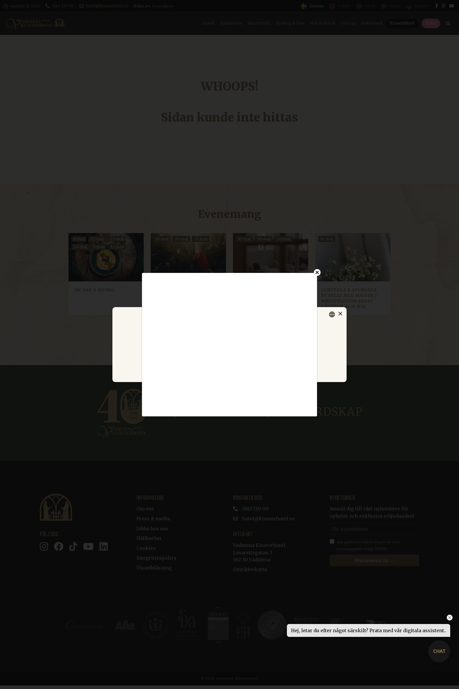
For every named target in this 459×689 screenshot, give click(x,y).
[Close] (317, 272)
